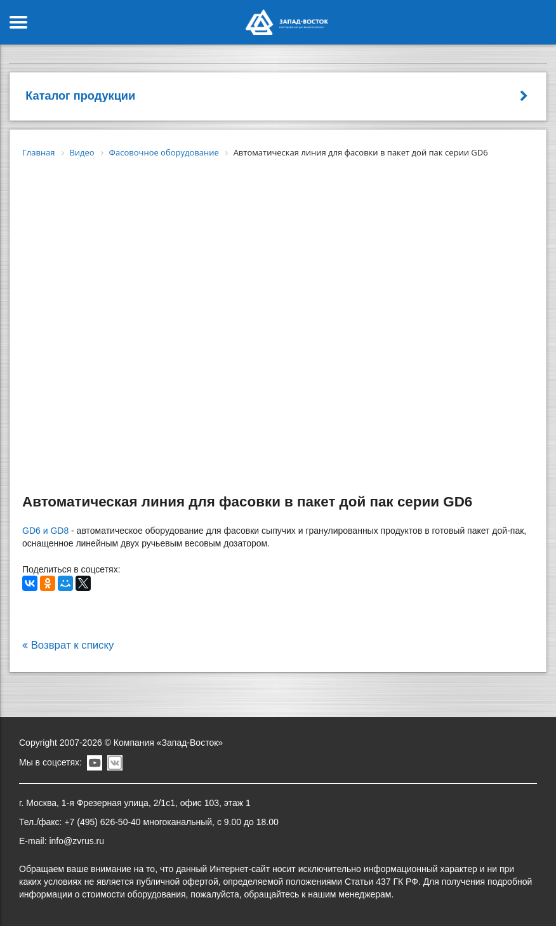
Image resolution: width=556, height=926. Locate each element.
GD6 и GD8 (45, 531)
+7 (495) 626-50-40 (102, 822)
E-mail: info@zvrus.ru (61, 841)
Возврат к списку (68, 645)
